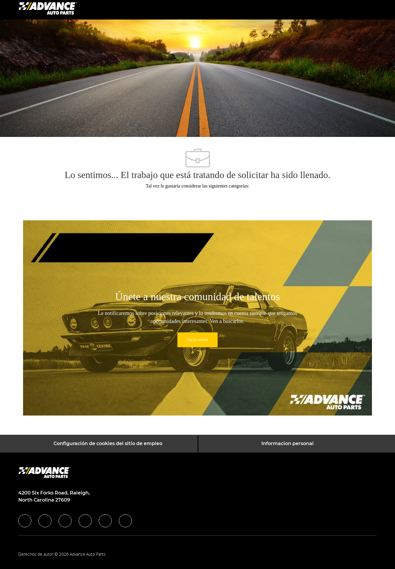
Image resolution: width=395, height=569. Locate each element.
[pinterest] (125, 520)
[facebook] (24, 520)
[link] (197, 339)
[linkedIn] (44, 520)
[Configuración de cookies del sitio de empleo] (108, 443)
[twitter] (65, 520)
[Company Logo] (47, 9)
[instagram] (85, 520)
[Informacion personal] (287, 443)
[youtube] (105, 520)
